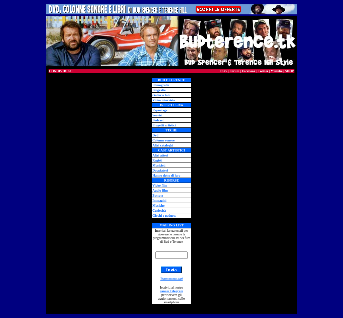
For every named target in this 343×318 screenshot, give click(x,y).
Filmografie (160, 85)
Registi (157, 160)
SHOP (289, 71)
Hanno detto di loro (166, 175)
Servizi (157, 115)
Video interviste (163, 100)
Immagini (159, 200)
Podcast (157, 120)
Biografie (158, 90)
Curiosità (159, 210)
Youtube (277, 71)
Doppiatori (160, 170)
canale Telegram (171, 291)
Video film (159, 185)
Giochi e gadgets (164, 215)
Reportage (159, 110)
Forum (234, 71)
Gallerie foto (161, 95)
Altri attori (160, 155)
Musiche (158, 205)
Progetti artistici (164, 125)
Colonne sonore (163, 140)
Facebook (249, 71)
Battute (157, 195)
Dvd (155, 135)
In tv (223, 71)
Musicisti (158, 165)
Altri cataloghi (162, 145)
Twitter (263, 71)
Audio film (160, 190)
